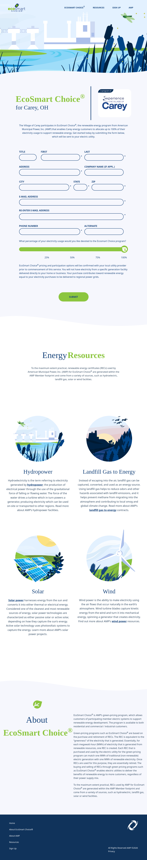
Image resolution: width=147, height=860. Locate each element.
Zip (108, 181)
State (81, 181)
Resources (98, 7)
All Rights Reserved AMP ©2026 (123, 847)
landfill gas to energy (102, 510)
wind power (119, 621)
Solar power (16, 600)
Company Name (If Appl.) (99, 166)
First (61, 151)
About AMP (14, 835)
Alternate (90, 226)
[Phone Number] (49, 231)
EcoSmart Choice (73, 7)
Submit (73, 296)
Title (22, 151)
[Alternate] (104, 231)
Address (50, 166)
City (45, 181)
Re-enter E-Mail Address (34, 210)
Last (104, 151)
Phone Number (50, 226)
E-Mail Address (72, 196)
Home (12, 823)
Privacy (111, 851)
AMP (131, 7)
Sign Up (116, 7)
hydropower (35, 484)
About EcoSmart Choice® (21, 829)
